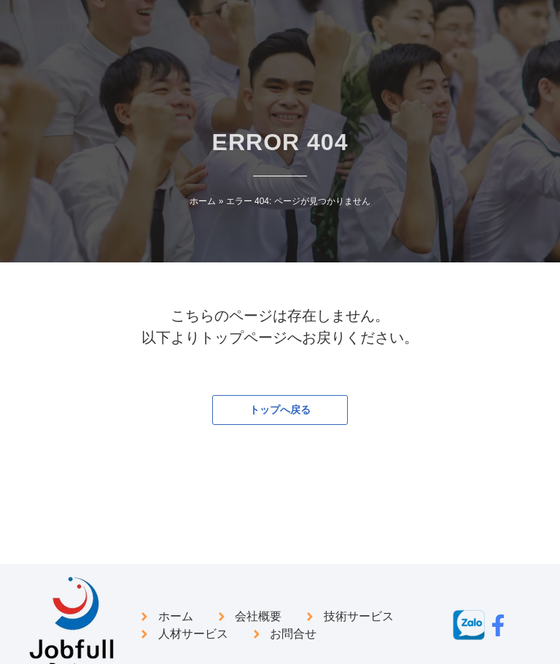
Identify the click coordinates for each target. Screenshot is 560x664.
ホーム (203, 201)
